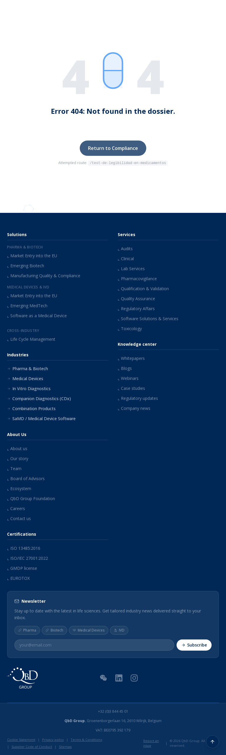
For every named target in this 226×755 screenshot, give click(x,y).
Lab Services (131, 268)
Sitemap (65, 746)
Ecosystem (19, 488)
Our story (17, 458)
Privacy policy (53, 739)
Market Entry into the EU (32, 255)
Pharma (27, 629)
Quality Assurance (136, 298)
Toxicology (130, 328)
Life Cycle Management (31, 339)
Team (14, 468)
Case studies (131, 388)
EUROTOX (18, 578)
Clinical (126, 258)
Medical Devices (25, 378)
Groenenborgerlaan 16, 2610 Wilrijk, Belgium (113, 720)
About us (17, 448)
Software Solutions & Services (148, 318)
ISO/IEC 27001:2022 (27, 558)
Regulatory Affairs (136, 308)
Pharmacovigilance (137, 278)
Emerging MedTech (27, 305)
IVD (119, 629)
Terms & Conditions (86, 739)
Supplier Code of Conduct (31, 746)
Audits (125, 248)
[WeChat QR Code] (103, 677)
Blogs (125, 368)
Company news (134, 408)
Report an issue (151, 743)
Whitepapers (131, 358)
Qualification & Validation (143, 288)
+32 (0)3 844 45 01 (113, 711)
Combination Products (31, 408)
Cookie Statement (21, 739)
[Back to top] (212, 741)
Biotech (54, 629)
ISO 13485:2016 (23, 548)
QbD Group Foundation (31, 498)
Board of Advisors (26, 478)
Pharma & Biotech (27, 368)
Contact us (19, 518)
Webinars (128, 378)
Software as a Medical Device (37, 315)
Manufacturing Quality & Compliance (43, 275)
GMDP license (22, 568)
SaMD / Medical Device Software (41, 418)
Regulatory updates (138, 398)
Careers (16, 508)
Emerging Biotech (25, 265)
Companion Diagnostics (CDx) (39, 398)
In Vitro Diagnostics (29, 388)
